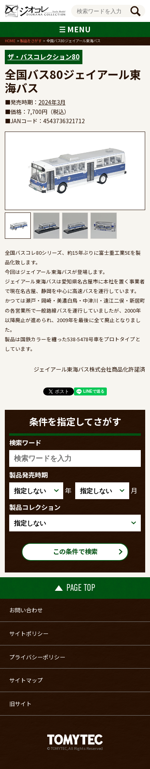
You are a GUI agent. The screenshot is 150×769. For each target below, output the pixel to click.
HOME (10, 40)
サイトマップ (26, 680)
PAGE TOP (75, 587)
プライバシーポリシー (37, 657)
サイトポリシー (28, 633)
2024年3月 (52, 102)
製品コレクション (34, 507)
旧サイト (20, 704)
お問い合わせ (26, 610)
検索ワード (25, 442)
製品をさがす (31, 40)
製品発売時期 (28, 475)
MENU (75, 29)
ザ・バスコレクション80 (44, 56)
